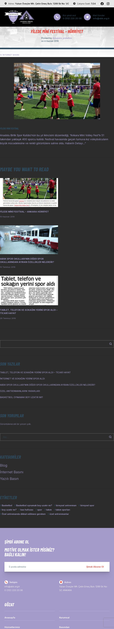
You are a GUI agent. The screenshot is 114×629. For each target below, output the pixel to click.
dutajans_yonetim (62, 38)
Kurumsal (64, 568)
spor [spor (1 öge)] (39, 461)
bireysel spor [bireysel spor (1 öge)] (87, 456)
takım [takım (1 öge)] (49, 461)
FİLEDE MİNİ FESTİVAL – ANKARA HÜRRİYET (24, 209)
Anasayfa (9, 568)
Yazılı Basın (9, 430)
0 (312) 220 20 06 (13, 541)
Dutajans (84, 620)
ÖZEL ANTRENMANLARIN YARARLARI (20, 342)
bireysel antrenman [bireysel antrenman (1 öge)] (66, 456)
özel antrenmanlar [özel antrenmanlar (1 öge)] (59, 465)
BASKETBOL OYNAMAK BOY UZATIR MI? (21, 348)
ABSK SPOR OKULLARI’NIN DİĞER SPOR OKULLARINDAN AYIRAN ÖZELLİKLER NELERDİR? (47, 336)
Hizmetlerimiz (12, 578)
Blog (3, 416)
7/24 (93, 3)
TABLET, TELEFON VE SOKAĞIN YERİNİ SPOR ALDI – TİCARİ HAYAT (35, 323)
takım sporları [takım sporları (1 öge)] (63, 461)
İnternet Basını (11, 55)
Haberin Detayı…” (75, 143)
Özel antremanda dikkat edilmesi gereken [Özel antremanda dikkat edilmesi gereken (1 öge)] (24, 465)
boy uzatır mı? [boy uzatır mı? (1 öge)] (9, 461)
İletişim (8, 587)
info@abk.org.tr (12, 537)
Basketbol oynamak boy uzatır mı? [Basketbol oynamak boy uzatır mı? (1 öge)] (34, 456)
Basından (64, 578)
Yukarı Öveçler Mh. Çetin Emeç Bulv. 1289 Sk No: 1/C (42, 3)
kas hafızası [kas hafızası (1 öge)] (26, 461)
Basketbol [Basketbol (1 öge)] (7, 456)
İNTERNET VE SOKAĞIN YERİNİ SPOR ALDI (22, 329)
